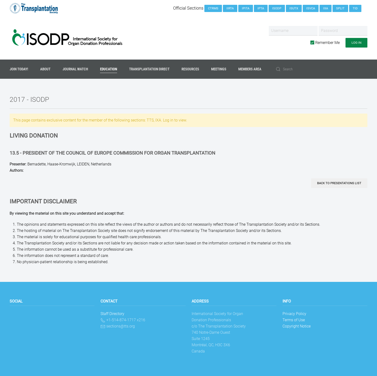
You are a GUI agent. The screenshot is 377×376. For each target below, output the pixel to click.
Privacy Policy (294, 313)
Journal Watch (75, 69)
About (45, 69)
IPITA (245, 8)
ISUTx (293, 8)
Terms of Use (294, 320)
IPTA (261, 8)
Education (108, 69)
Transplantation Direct (149, 69)
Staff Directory (112, 313)
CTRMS (213, 8)
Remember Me (325, 42)
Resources (190, 69)
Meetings (218, 69)
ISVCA (310, 8)
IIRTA (230, 8)
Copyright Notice (297, 326)
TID (355, 8)
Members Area (249, 69)
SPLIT (340, 8)
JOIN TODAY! (19, 69)
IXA (325, 8)
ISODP (276, 8)
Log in (356, 42)
